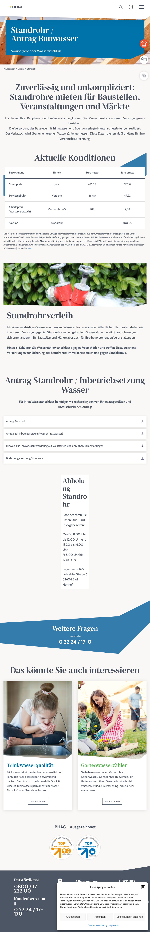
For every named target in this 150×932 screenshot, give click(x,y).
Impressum (114, 925)
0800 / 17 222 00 (25, 888)
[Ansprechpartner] (144, 59)
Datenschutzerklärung (97, 925)
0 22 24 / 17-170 (28, 911)
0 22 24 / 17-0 (75, 643)
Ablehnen (99, 916)
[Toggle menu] (141, 7)
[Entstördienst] (144, 43)
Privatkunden (9, 68)
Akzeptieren (73, 916)
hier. (30, 249)
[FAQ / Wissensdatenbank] (144, 75)
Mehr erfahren (38, 802)
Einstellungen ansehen (129, 916)
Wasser (21, 68)
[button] (143, 887)
